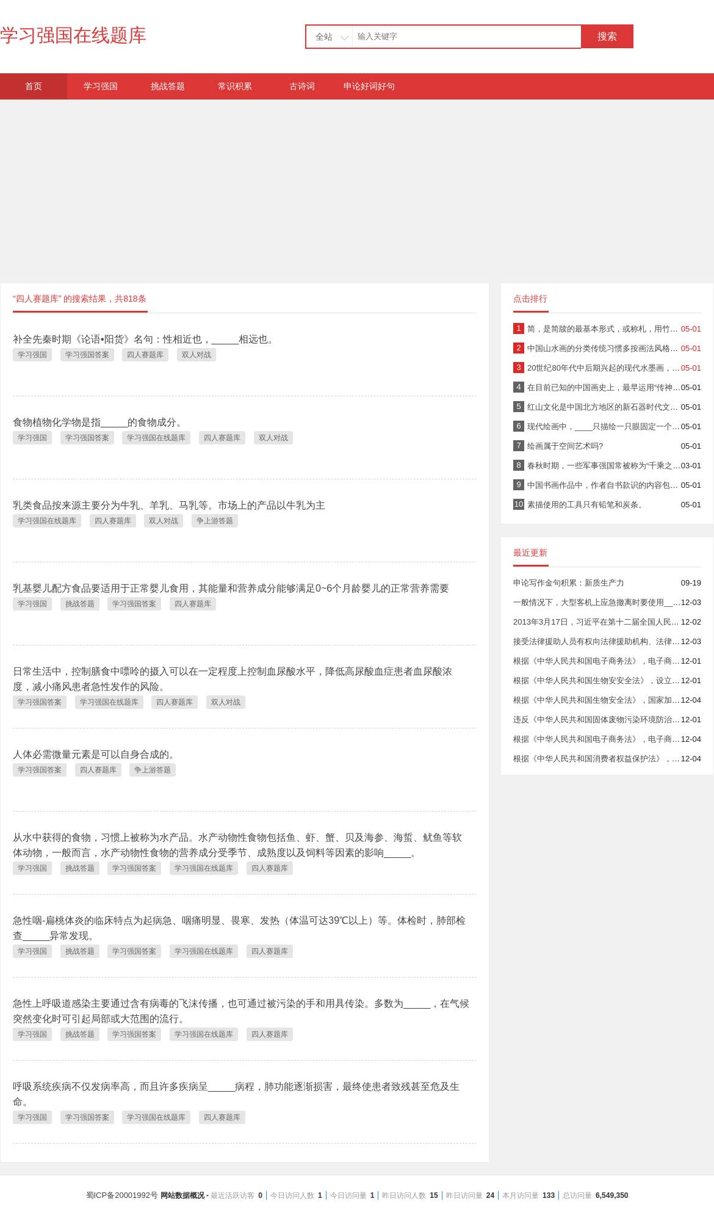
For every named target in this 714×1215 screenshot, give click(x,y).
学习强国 (101, 86)
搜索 (607, 36)
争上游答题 (215, 521)
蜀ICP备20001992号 (357, 1195)
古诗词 (302, 86)
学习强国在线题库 (73, 35)
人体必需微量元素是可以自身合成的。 (96, 754)
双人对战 (196, 354)
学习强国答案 (87, 354)
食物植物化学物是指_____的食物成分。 (100, 422)
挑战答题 (168, 86)
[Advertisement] (357, 185)
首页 (33, 86)
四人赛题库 (145, 354)
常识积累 (235, 86)
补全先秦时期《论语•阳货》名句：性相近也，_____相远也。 (145, 339)
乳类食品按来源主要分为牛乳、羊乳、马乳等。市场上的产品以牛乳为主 (169, 505)
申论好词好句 (369, 86)
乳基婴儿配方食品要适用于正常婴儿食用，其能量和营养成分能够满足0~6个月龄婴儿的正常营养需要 (231, 588)
